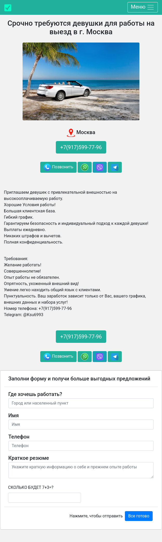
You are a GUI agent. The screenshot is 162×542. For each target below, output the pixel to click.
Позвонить (58, 167)
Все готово (138, 515)
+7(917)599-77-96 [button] (81, 147)
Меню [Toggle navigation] (142, 7)
